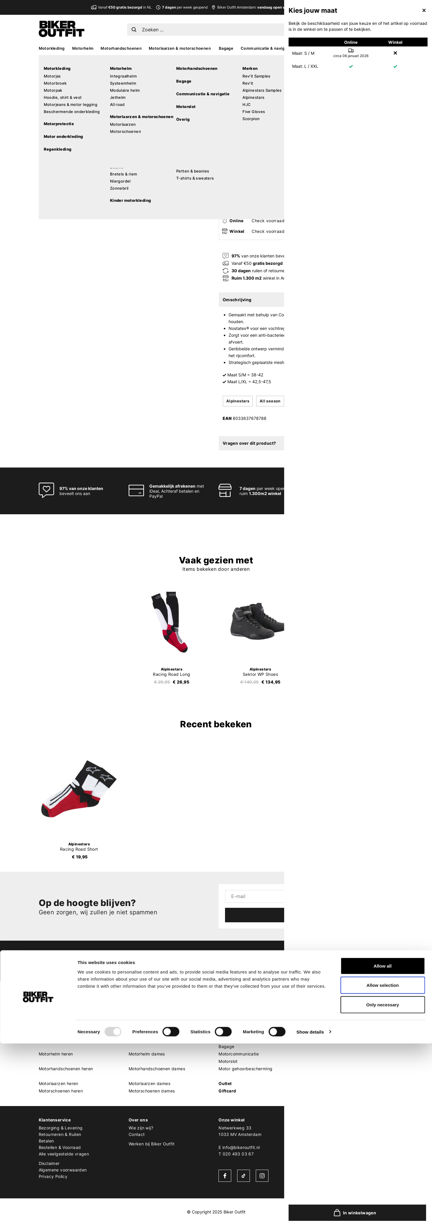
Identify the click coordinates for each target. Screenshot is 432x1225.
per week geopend (181, 7)
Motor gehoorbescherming (245, 1068)
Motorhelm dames (147, 1053)
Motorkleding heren (58, 1002)
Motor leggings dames (151, 1039)
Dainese (317, 1046)
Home (222, 59)
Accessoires (313, 48)
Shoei (314, 1024)
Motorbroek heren (57, 1016)
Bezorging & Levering (61, 1127)
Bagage (226, 48)
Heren (45, 994)
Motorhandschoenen (121, 48)
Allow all (383, 1147)
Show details (310, 1213)
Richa (314, 1076)
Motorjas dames (145, 1009)
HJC (313, 1031)
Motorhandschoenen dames (157, 1068)
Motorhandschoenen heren (66, 1068)
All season (270, 401)
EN (332, 28)
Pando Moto (321, 1053)
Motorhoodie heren (58, 1039)
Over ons (138, 1119)
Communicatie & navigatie (266, 48)
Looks (371, 48)
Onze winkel (232, 1119)
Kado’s (352, 48)
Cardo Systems (324, 1039)
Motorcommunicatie (239, 1053)
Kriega (315, 1068)
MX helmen (230, 1016)
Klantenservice (55, 1119)
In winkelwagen (290, 191)
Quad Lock (320, 1061)
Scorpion (318, 1016)
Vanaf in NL (125, 7)
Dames (136, 994)
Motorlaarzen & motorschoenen (180, 48)
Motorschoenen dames (152, 1090)
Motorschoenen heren (61, 1090)
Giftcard (227, 1090)
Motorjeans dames (147, 1031)
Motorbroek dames (148, 1016)
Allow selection (382, 1166)
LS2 (312, 1083)
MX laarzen (230, 1002)
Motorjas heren (54, 1009)
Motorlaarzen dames (149, 1083)
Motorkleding (52, 48)
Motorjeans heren (56, 1031)
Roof (313, 1090)
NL (323, 28)
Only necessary (382, 1186)
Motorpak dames (146, 1024)
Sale (388, 48)
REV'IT (315, 1002)
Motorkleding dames (149, 1002)
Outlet (225, 1083)
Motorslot (228, 1061)
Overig (226, 1039)
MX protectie (232, 1009)
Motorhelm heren (56, 1053)
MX (335, 48)
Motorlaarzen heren (58, 1083)
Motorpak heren (55, 1024)
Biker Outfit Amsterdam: (260, 7)
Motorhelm (83, 48)
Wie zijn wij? (141, 1127)
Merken (317, 994)
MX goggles (231, 1024)
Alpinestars (233, 70)
